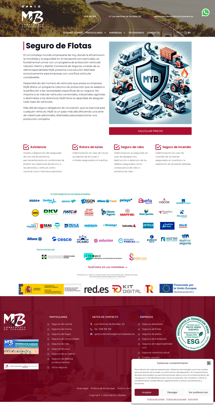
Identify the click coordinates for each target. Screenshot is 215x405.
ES (189, 32)
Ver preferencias (198, 392)
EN (178, 32)
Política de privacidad (176, 399)
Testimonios (136, 32)
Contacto (153, 32)
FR (181, 32)
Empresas (117, 32)
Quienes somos (73, 32)
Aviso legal (193, 399)
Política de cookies (156, 399)
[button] (208, 363)
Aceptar (146, 392)
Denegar (172, 392)
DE (185, 32)
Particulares (96, 32)
